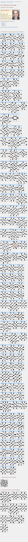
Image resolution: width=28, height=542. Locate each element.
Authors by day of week (9, 1)
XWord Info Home (3, 1)
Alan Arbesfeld (5, 10)
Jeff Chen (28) (3, 24)
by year (13, 1)
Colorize (8, 2)
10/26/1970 (3, 14)
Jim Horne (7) (3, 25)
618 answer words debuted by (10, 27)
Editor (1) (2, 23)
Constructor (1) (3, 22)
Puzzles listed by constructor (18, 1)
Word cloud (11, 2)
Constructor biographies (3, 2)
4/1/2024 (7, 14)
